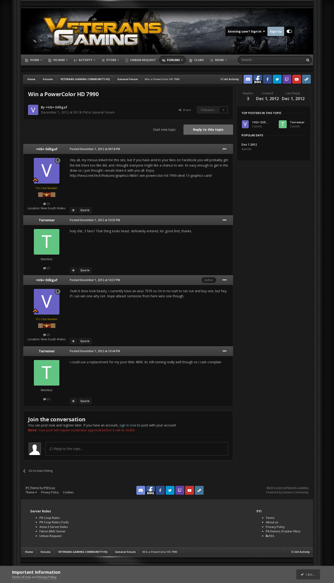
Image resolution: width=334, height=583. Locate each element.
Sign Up (276, 31)
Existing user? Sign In (246, 31)
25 (46, 204)
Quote (85, 210)
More (219, 60)
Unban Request (142, 60)
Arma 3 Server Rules (53, 527)
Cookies (68, 492)
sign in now (127, 425)
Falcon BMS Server (52, 531)
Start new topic (164, 129)
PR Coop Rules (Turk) (53, 522)
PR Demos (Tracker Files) (283, 531)
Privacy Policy (50, 492)
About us (272, 522)
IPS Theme (32, 488)
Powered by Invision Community (287, 492)
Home (34, 60)
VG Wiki (58, 60)
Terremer (47, 220)
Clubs (198, 60)
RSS (270, 536)
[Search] (259, 60)
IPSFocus (49, 488)
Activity (85, 60)
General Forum (103, 112)
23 (46, 268)
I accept (308, 574)
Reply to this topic (208, 129)
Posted (95, 149)
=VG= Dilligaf (56, 107)
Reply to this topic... (66, 448)
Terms (270, 518)
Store (111, 60)
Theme (31, 492)
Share (185, 110)
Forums (173, 60)
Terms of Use (21, 577)
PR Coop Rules (49, 518)
